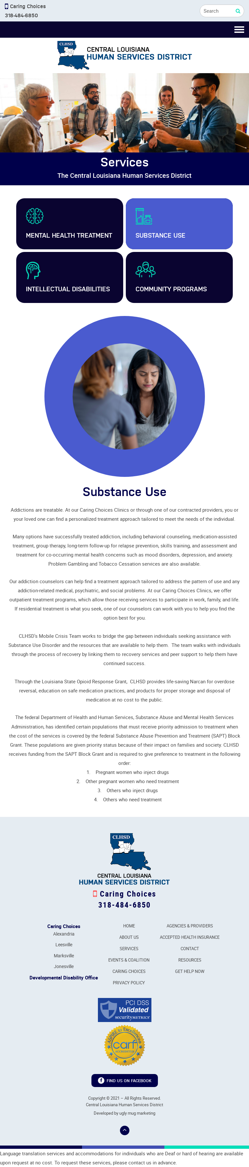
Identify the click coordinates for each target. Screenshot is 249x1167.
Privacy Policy (129, 983)
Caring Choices (129, 971)
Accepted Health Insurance (189, 937)
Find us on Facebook (124, 1080)
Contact (190, 948)
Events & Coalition (128, 960)
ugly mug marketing (137, 1113)
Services (129, 948)
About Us (129, 937)
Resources (189, 960)
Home (129, 926)
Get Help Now (190, 971)
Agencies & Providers (190, 926)
